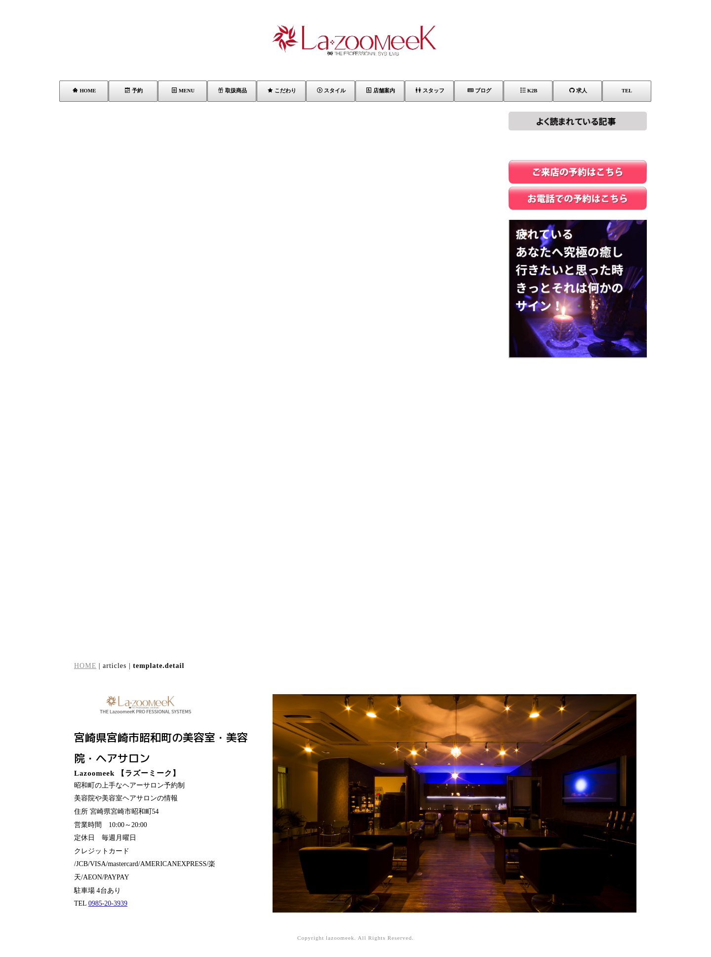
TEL (627, 90)
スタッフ (430, 90)
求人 (578, 90)
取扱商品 (232, 90)
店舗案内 (380, 90)
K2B (528, 90)
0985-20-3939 (107, 903)
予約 (134, 90)
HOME (84, 90)
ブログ (479, 90)
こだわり (282, 90)
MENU (183, 90)
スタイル (331, 90)
